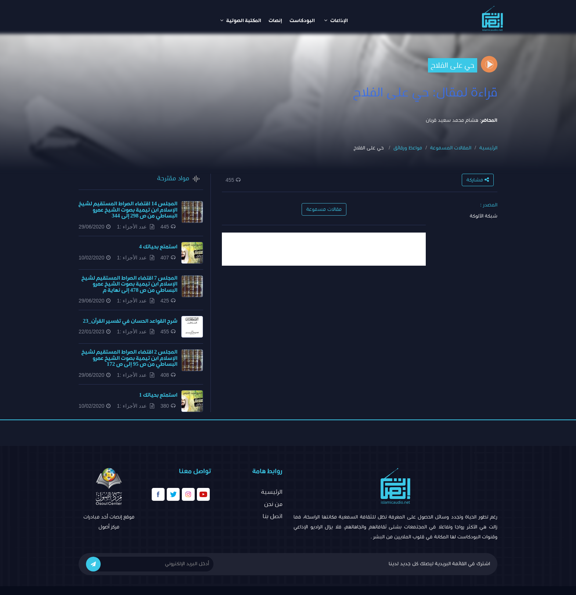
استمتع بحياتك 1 (158, 395)
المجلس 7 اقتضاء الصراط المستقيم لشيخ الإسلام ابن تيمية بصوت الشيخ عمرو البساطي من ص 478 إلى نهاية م (130, 284)
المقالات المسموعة (450, 147)
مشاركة (478, 180)
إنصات (275, 20)
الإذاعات (336, 20)
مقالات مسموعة (324, 209)
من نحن (273, 504)
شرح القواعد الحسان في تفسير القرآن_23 (130, 321)
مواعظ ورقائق (407, 147)
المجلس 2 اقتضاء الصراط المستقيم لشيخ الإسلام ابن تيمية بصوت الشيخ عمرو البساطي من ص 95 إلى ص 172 (130, 358)
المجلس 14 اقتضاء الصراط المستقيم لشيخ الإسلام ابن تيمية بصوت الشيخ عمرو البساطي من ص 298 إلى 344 (128, 210)
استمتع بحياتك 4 (158, 246)
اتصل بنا (272, 516)
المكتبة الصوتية (240, 20)
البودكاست (302, 20)
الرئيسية (488, 147)
